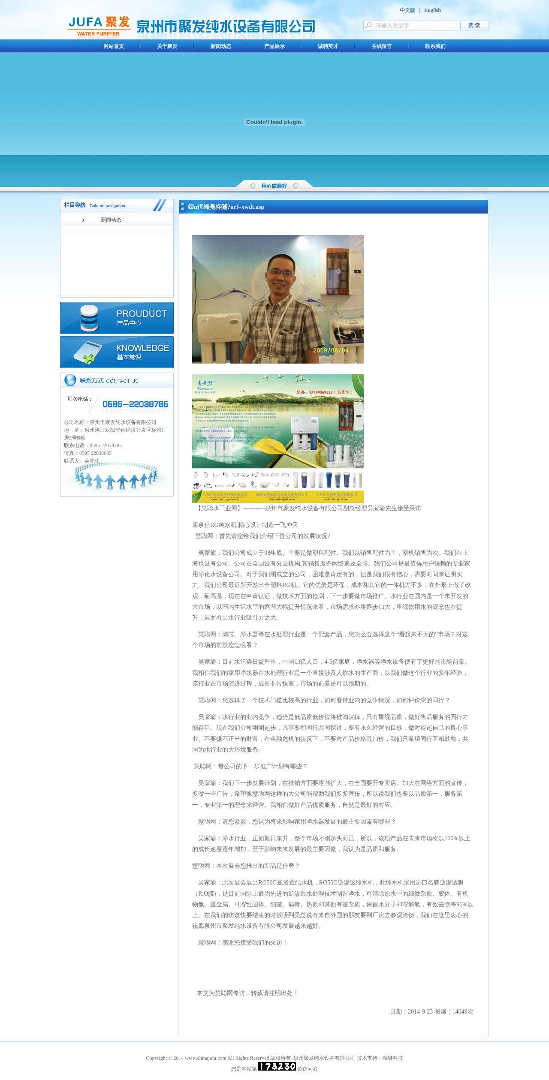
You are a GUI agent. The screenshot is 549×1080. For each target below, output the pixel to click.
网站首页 (113, 46)
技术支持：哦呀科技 (380, 1058)
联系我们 (435, 46)
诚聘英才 (328, 46)
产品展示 (274, 46)
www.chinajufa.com (205, 1058)
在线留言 (381, 46)
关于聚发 (167, 46)
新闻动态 (221, 46)
